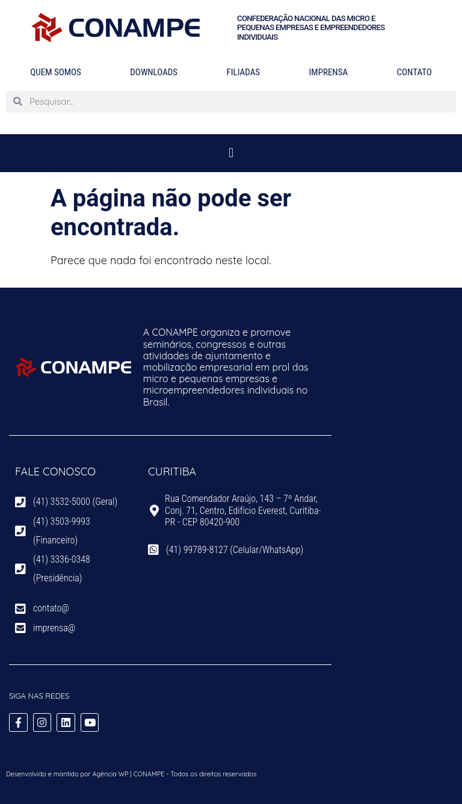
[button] (230, 153)
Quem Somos (55, 72)
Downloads (153, 72)
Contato (414, 72)
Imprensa (328, 72)
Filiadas (243, 72)
